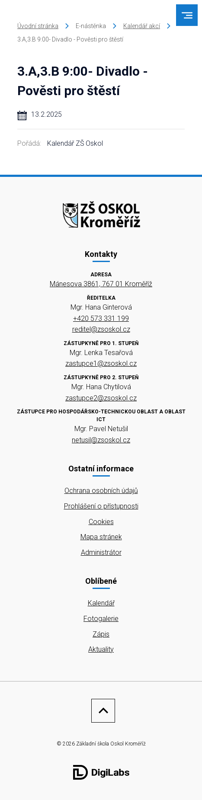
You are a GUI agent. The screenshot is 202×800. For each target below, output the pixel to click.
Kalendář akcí (141, 25)
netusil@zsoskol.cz (101, 440)
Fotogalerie (101, 618)
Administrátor (101, 552)
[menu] (187, 15)
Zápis (101, 634)
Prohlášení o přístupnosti (101, 506)
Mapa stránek (101, 537)
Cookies (101, 522)
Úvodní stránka (37, 25)
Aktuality (101, 649)
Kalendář (101, 603)
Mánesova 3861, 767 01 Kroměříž (101, 284)
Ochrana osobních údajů (101, 490)
